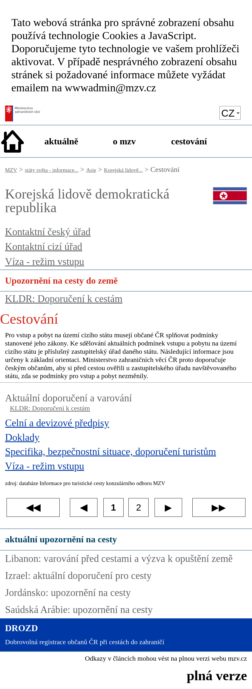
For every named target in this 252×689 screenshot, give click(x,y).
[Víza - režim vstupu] (126, 467)
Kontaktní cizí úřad (43, 246)
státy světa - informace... (52, 170)
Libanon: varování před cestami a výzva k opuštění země (119, 558)
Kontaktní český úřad (48, 231)
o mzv (124, 141)
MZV (11, 170)
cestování (189, 141)
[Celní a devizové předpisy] (126, 424)
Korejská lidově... (123, 170)
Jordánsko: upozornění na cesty (68, 592)
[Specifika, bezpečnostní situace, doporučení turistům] (126, 453)
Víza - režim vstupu (44, 261)
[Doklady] (126, 439)
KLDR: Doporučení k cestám (63, 298)
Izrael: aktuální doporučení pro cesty (78, 575)
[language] (230, 112)
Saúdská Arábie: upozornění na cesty (79, 609)
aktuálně (61, 141)
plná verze (217, 675)
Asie (91, 170)
